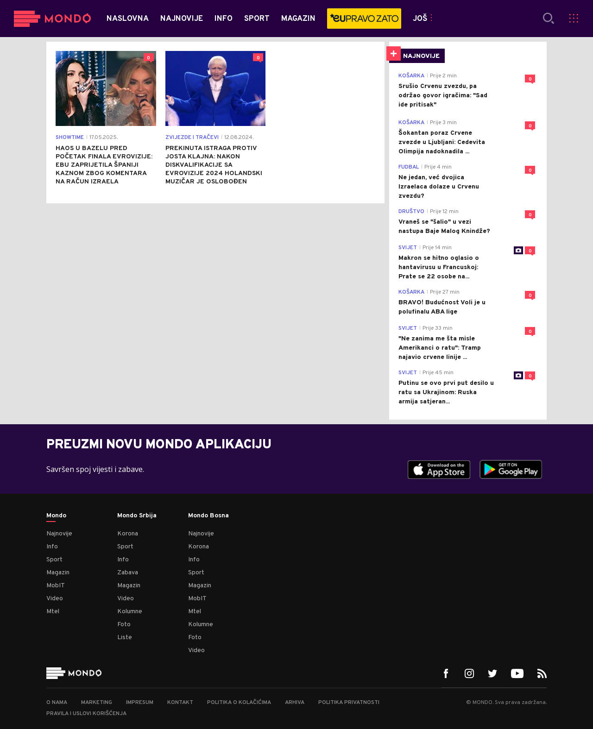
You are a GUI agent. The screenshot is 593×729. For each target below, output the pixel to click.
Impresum (139, 702)
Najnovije (59, 534)
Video (54, 599)
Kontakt (180, 702)
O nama (56, 702)
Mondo (56, 516)
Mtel (52, 612)
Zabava (127, 573)
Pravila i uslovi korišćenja (86, 713)
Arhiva (294, 702)
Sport (54, 560)
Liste (124, 637)
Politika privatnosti (348, 702)
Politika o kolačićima (239, 702)
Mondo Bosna (208, 516)
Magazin (57, 573)
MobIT (55, 586)
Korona (127, 534)
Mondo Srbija (137, 516)
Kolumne (129, 612)
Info (52, 547)
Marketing (96, 702)
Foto (124, 624)
